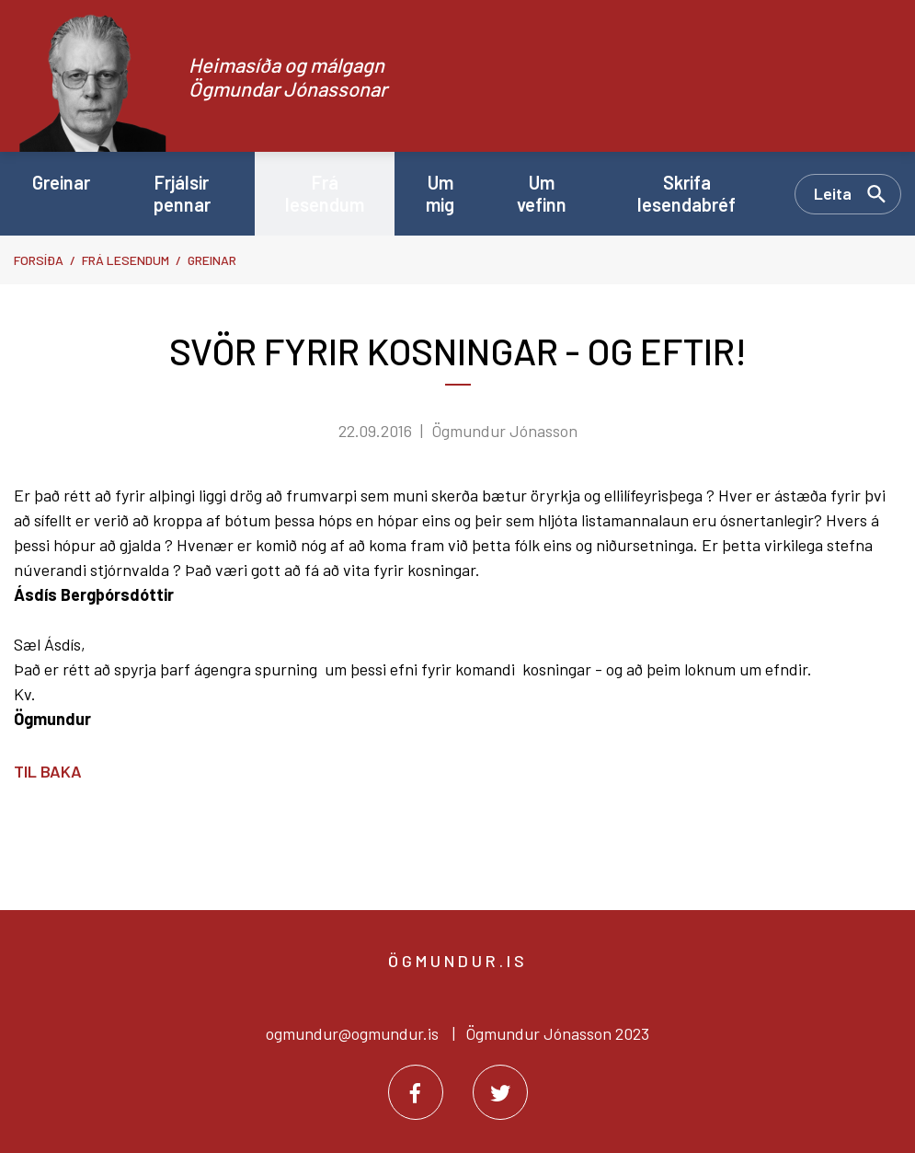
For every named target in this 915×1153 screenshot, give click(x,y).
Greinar (212, 260)
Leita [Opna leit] (833, 193)
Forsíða (38, 260)
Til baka (48, 771)
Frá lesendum (125, 260)
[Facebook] (415, 1092)
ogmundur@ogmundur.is (352, 1033)
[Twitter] (500, 1092)
